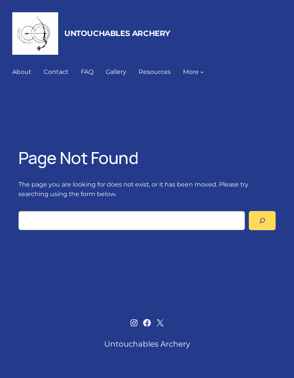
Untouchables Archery (117, 33)
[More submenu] (202, 72)
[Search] (262, 220)
